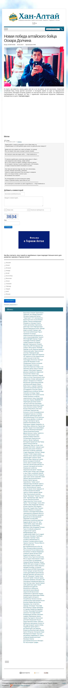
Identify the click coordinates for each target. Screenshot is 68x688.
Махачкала (33, 429)
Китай (6, 273)
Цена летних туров (33, 476)
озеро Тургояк (36, 583)
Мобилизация (30, 417)
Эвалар (25, 510)
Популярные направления (31, 581)
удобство (35, 586)
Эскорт (42, 562)
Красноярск (26, 312)
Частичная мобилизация (30, 332)
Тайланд (7, 286)
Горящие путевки (32, 571)
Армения (26, 504)
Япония (7, 294)
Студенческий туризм (29, 530)
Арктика (31, 464)
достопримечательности (30, 640)
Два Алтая (26, 429)
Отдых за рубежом (33, 473)
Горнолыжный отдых (33, 435)
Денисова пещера (37, 593)
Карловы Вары (27, 459)
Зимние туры (35, 373)
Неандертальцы (28, 595)
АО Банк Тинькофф (29, 611)
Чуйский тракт (40, 447)
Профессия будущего (36, 609)
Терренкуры (27, 445)
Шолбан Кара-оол (37, 387)
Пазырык (40, 508)
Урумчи (35, 455)
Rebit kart (40, 520)
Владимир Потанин (38, 527)
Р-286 (43, 579)
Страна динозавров (29, 572)
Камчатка (36, 436)
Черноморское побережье (31, 513)
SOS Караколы (39, 354)
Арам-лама (35, 524)
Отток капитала (39, 417)
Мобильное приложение (30, 623)
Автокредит (32, 605)
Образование (33, 616)
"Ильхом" (37, 452)
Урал (25, 583)
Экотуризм (37, 632)
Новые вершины (39, 565)
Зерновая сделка (28, 368)
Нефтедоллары (38, 326)
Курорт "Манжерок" (29, 496)
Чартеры (39, 469)
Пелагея (37, 496)
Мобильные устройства (30, 520)
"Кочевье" (26, 454)
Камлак (32, 639)
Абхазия (25, 557)
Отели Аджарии (37, 489)
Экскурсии (30, 548)
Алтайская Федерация (37, 551)
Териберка (39, 536)
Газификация (27, 363)
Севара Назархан (28, 342)
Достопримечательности (30, 546)
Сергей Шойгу (27, 524)
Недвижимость (35, 635)
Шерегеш (26, 436)
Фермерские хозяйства (30, 468)
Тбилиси (30, 321)
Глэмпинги (26, 579)
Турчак (42, 635)
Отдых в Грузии (28, 489)
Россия (39, 619)
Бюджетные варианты (30, 555)
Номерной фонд (28, 562)
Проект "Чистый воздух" (30, 503)
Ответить (19, 141)
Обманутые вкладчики (34, 510)
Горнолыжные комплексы (31, 375)
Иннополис (34, 360)
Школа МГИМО (32, 569)
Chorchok (29, 407)
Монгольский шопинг (29, 448)
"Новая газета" (35, 482)
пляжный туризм (39, 578)
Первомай (26, 518)
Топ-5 (37, 534)
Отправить (8, 227)
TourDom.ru (26, 511)
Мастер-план (37, 602)
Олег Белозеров (36, 403)
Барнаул (35, 339)
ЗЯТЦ (30, 347)
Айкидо (42, 452)
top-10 (31, 525)
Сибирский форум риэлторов (31, 637)
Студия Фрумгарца (29, 452)
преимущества (27, 586)
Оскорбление (27, 599)
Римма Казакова (28, 396)
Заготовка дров (28, 365)
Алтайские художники (35, 450)
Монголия (8, 278)
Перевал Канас (28, 455)
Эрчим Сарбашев (33, 440)
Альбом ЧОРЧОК (37, 407)
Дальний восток (28, 517)
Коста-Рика (8, 276)
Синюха (30, 492)
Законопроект (36, 558)
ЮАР (6, 291)
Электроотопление (33, 499)
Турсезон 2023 (32, 506)
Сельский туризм (37, 389)
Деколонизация (37, 548)
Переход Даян (27, 457)
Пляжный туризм (28, 553)
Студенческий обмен (29, 534)
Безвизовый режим (33, 431)
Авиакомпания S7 (34, 539)
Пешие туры (35, 471)
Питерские (30, 632)
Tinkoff (39, 585)
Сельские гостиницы (29, 393)
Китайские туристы (38, 483)
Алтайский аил (27, 394)
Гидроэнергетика (28, 501)
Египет (7, 265)
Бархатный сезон (28, 319)
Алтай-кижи (26, 410)
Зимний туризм (37, 492)
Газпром (33, 312)
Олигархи (34, 323)
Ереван (25, 321)
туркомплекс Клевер (29, 379)
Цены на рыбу (32, 462)
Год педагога (32, 618)
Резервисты (27, 323)
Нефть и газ (39, 367)
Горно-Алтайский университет (32, 529)
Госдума (32, 508)
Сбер (25, 494)
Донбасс (33, 419)
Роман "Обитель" (38, 621)
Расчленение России (29, 550)
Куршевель (26, 604)
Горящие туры (37, 330)
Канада (7, 270)
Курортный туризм (37, 459)
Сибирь (41, 625)
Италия (25, 506)
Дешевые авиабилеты (30, 372)
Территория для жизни (30, 401)
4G (24, 642)
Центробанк (31, 325)
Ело (39, 546)
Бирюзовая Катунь (28, 565)
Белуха (25, 480)
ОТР (33, 394)
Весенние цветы (35, 630)
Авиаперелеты (38, 318)
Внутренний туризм (29, 382)
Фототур (29, 583)
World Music (36, 405)
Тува (40, 522)
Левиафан (33, 536)
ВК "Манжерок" (30, 576)
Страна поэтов (39, 394)
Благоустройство (32, 443)
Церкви (25, 618)
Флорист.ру (26, 630)
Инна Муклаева (28, 405)
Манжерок (26, 639)
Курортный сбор (35, 442)
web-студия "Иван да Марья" (20, 685)
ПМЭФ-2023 (27, 564)
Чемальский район (29, 351)
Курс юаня (30, 326)
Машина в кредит (31, 607)
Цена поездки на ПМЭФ (38, 564)
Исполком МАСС (36, 478)
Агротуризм (32, 466)
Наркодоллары (27, 483)
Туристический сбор (38, 557)
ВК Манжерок (32, 361)
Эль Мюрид (33, 314)
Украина (25, 543)
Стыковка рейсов (33, 541)
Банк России (27, 419)
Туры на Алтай (35, 445)
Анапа (38, 555)
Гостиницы (33, 333)
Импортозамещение (29, 328)
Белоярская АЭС (38, 346)
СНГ (32, 318)
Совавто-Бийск (37, 454)
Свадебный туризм (29, 626)
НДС (37, 497)
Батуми (31, 490)
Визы (29, 426)
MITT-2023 (42, 476)
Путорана (26, 316)
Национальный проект (30, 469)
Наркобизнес (27, 482)
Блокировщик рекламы (30, 614)
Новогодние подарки (29, 424)
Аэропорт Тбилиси (34, 543)
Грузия (41, 541)
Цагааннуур (40, 455)
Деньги (40, 415)
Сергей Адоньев (32, 480)
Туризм (38, 312)
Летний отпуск (38, 553)
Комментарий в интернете (31, 597)
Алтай (38, 361)
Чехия (39, 457)
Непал (7, 281)
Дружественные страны (30, 433)
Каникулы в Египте (33, 475)
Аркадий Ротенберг (29, 567)
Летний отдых (27, 471)
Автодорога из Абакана (35, 380)
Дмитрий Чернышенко (30, 344)
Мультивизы (39, 511)
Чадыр (38, 393)
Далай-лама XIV (34, 522)
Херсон (36, 368)
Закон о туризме (32, 386)
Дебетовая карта (32, 585)
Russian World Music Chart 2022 (32, 408)
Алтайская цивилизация (30, 415)
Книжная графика (35, 340)
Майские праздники (38, 515)
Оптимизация (27, 438)
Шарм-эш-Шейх (28, 330)
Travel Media (32, 370)
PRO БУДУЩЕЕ (28, 339)
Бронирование (37, 517)
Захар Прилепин (28, 621)
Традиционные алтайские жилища (33, 391)
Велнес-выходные (28, 461)
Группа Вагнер (39, 572)
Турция (7, 289)
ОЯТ (31, 346)
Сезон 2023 (41, 503)
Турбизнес (26, 314)
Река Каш (26, 464)
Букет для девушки (35, 628)
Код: (5, 220)
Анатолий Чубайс (28, 578)
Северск (26, 347)
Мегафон (40, 640)
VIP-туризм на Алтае (29, 356)
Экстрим (38, 579)
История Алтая (29, 544)
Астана (36, 319)
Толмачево (26, 537)
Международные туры (29, 532)
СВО (24, 417)
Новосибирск (40, 428)
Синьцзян (39, 462)
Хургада (42, 328)
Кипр (36, 508)
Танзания (7, 284)
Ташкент (40, 337)
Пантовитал (32, 421)
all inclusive (39, 466)
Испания (7, 268)
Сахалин (26, 466)
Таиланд (41, 504)
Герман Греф (39, 576)
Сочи (34, 428)
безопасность (27, 588)
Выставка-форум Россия (37, 600)
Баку (30, 504)
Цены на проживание (35, 560)
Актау (30, 557)
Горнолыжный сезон (39, 377)
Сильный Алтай (32, 358)
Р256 (31, 454)
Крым (41, 312)
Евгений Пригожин (28, 574)
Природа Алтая (28, 349)
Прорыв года (27, 478)
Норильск (39, 314)
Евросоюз (33, 367)
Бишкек (40, 319)
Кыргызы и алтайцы (36, 414)
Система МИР (34, 518)
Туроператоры (31, 497)
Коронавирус (27, 485)
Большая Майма (28, 602)
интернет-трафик (33, 642)
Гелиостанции (38, 501)
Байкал (31, 436)
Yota (26, 642)
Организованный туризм (34, 487)
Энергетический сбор (29, 335)
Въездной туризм (34, 625)
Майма (42, 595)
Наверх (64, 683)
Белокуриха (27, 442)
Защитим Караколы (38, 349)
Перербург (36, 562)
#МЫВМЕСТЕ (38, 400)
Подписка (39, 370)
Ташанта (34, 457)
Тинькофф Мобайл (34, 612)
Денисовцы (36, 595)
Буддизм (26, 522)
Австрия (7, 263)
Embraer (25, 541)
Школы (39, 616)
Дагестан (41, 581)
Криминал (33, 579)
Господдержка (27, 389)
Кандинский (32, 316)
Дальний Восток (39, 464)
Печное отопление (36, 363)
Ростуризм (37, 342)
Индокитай (35, 504)
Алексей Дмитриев (32, 337)
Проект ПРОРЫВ (37, 347)
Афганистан (34, 426)
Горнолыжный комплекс (34, 494)
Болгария (33, 511)
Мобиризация (37, 321)
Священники (33, 619)
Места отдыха (27, 558)
